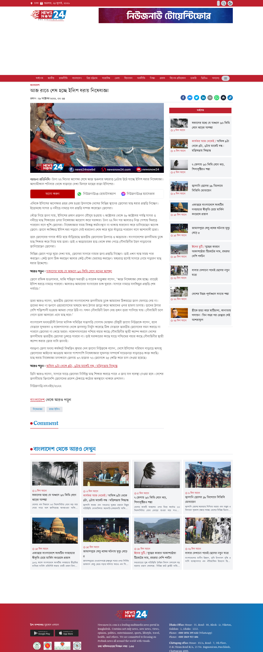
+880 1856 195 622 (188, 633)
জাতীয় (51, 78)
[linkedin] (203, 97)
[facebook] (183, 97)
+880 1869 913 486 (188, 637)
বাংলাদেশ (77, 78)
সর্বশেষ (39, 78)
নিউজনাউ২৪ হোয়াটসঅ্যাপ (96, 193)
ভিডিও (204, 78)
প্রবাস (162, 78)
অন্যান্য (215, 78)
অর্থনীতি (141, 78)
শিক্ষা (152, 78)
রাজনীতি (63, 78)
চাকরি (193, 78)
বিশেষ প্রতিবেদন (178, 78)
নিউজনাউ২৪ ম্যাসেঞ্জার (138, 194)
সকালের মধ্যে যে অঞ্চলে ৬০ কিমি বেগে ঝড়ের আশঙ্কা (79, 271)
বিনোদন (128, 78)
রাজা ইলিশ (54, 409)
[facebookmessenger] (190, 97)
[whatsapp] (216, 97)
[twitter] (196, 97)
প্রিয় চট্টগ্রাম (92, 78)
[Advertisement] (131, 49)
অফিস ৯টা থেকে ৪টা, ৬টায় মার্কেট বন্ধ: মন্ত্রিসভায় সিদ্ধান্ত (81, 366)
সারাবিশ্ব (106, 78)
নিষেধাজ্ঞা (37, 409)
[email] (210, 97)
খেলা (117, 78)
